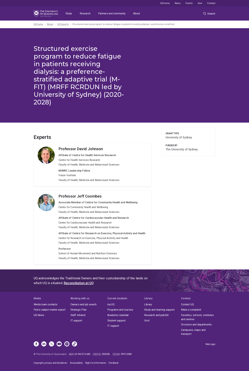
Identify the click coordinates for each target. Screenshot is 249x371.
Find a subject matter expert (49, 309)
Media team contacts (46, 304)
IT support (76, 320)
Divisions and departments (196, 324)
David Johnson (92, 164)
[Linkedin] (43, 344)
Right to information (95, 363)
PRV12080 (126, 354)
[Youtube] (59, 344)
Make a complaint (191, 309)
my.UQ (111, 304)
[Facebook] (36, 344)
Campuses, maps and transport (193, 332)
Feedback (114, 363)
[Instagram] (66, 344)
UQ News (39, 315)
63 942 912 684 (82, 354)
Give (200, 3)
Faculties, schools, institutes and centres (197, 317)
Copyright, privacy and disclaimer (50, 363)
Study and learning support (159, 309)
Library (148, 304)
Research (85, 13)
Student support (116, 320)
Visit (146, 320)
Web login (210, 344)
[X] (51, 344)
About (136, 13)
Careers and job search (84, 304)
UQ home (165, 3)
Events (189, 3)
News (178, 3)
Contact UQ (187, 304)
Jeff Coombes (92, 227)
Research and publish (156, 315)
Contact (211, 3)
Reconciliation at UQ (79, 283)
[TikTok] (74, 344)
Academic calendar (118, 315)
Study (69, 13)
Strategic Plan (78, 309)
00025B (106, 354)
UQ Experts (63, 24)
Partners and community (112, 13)
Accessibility (76, 363)
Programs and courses (120, 309)
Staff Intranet (78, 315)
